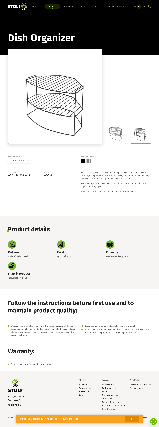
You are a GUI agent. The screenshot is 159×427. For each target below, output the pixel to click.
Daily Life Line (108, 409)
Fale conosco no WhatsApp (153, 421)
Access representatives (140, 385)
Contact (97, 6)
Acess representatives (118, 6)
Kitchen (105, 392)
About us (36, 6)
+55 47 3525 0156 (15, 400)
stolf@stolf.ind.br (16, 396)
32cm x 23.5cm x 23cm (19, 161)
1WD (149, 418)
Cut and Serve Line (110, 402)
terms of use (72, 419)
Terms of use (85, 388)
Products (52, 6)
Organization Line (110, 395)
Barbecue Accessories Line (114, 406)
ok (132, 419)
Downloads (69, 6)
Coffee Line (107, 399)
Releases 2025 (108, 385)
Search (149, 6)
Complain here (136, 388)
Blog (83, 6)
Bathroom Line (109, 388)
